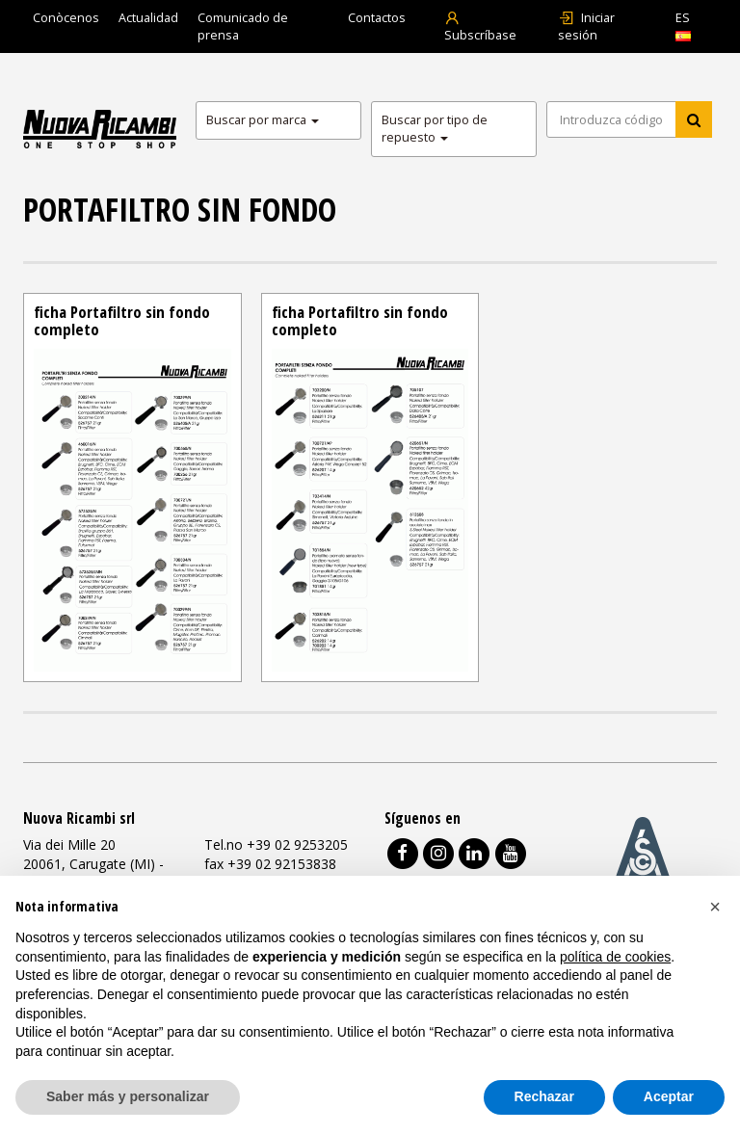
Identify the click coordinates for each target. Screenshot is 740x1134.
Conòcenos (66, 18)
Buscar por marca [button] (262, 120)
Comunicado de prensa (243, 26)
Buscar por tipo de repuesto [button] (435, 128)
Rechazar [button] (544, 1096)
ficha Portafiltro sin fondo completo (122, 320)
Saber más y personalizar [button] (127, 1096)
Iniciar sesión (586, 26)
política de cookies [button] (615, 956)
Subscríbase (480, 26)
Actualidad (148, 18)
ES (683, 25)
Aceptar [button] (669, 1096)
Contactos (377, 18)
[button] (715, 906)
